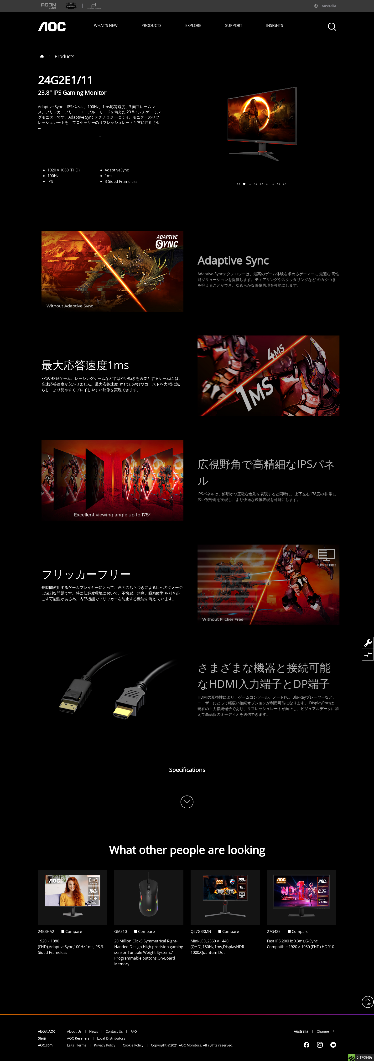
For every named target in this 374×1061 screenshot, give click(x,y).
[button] (238, 183)
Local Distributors (111, 1038)
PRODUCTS (151, 25)
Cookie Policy (133, 1045)
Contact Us (114, 1031)
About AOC (46, 1031)
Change (323, 1031)
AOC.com (45, 1045)
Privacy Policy (104, 1045)
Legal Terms (76, 1045)
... (39, 127)
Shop (42, 1038)
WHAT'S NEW (106, 25)
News (93, 1031)
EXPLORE (193, 25)
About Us (74, 1031)
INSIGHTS (274, 25)
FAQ (133, 1031)
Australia (301, 1031)
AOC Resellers (78, 1038)
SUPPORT (233, 25)
